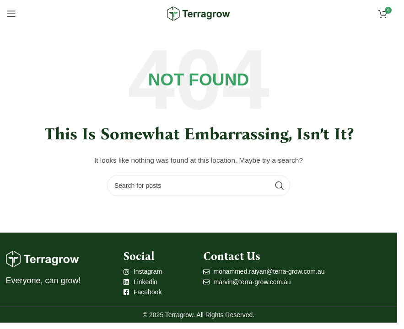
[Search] (198, 185)
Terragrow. (180, 314)
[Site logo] (198, 13)
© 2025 (154, 314)
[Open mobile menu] (11, 14)
